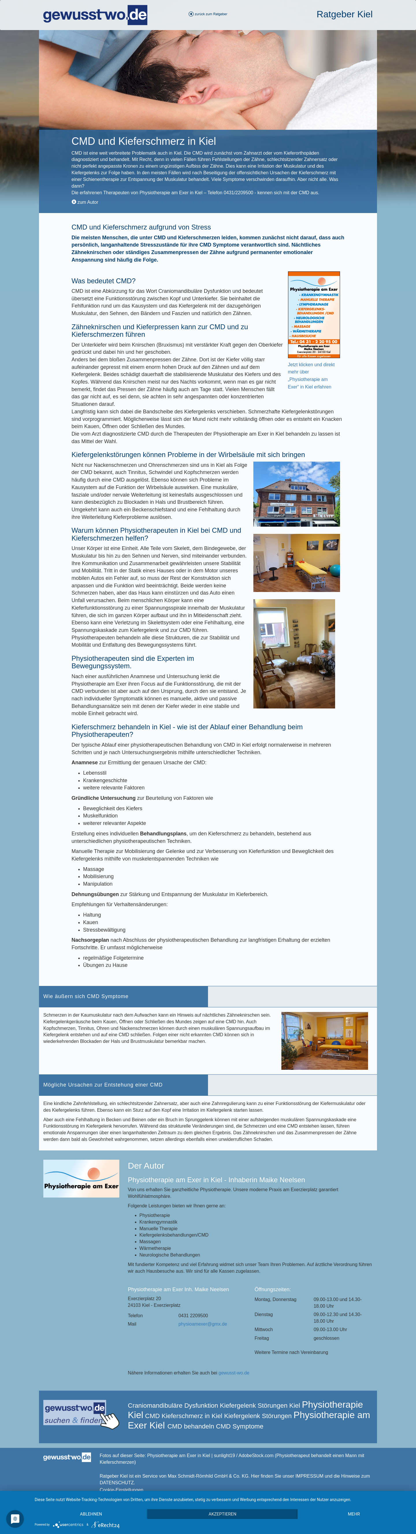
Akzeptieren (222, 1514)
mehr (354, 1514)
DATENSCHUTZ (117, 1482)
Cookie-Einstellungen (121, 1489)
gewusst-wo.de (233, 1372)
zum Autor (85, 202)
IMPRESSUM (310, 1476)
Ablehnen (91, 1514)
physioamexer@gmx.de (203, 1324)
